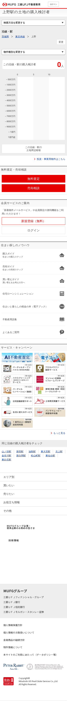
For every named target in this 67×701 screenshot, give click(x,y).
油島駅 (32, 451)
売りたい (8, 493)
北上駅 (59, 451)
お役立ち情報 (11, 502)
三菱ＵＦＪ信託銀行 (14, 607)
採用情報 (14, 540)
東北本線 (20, 36)
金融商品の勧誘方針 (14, 640)
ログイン (53, 4)
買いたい (8, 485)
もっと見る (59, 433)
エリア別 (8, 477)
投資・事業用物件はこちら (51, 159)
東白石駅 (6, 459)
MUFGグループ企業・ (21, 527)
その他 (7, 510)
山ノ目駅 (6, 451)
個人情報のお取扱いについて (18, 632)
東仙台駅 (50, 455)
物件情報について (12, 647)
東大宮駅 (45, 451)
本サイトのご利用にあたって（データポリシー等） (30, 654)
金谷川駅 (6, 455)
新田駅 (19, 451)
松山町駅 (35, 455)
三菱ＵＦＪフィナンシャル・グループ (23, 597)
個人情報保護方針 (12, 625)
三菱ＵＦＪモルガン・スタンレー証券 (23, 612)
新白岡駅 (21, 455)
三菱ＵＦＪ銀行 (12, 602)
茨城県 (5, 36)
